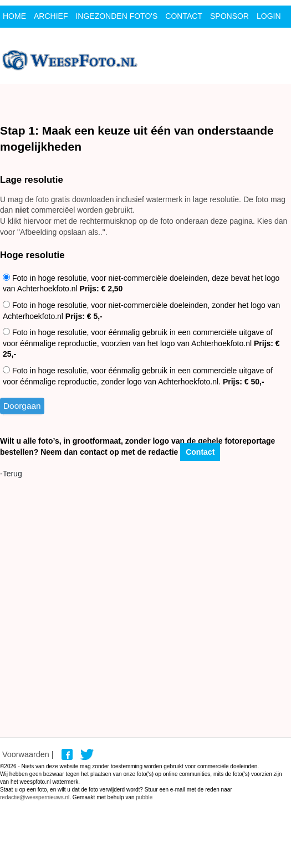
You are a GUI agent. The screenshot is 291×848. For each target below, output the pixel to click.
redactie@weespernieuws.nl (34, 797)
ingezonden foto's (116, 16)
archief (51, 16)
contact (183, 16)
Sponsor (229, 16)
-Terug (11, 473)
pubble (144, 797)
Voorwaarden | (28, 754)
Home (14, 16)
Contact (200, 452)
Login (269, 16)
